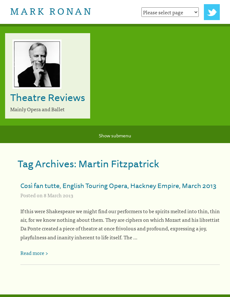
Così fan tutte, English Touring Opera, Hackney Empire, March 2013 (118, 185)
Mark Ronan (51, 10)
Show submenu (115, 135)
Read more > (34, 253)
